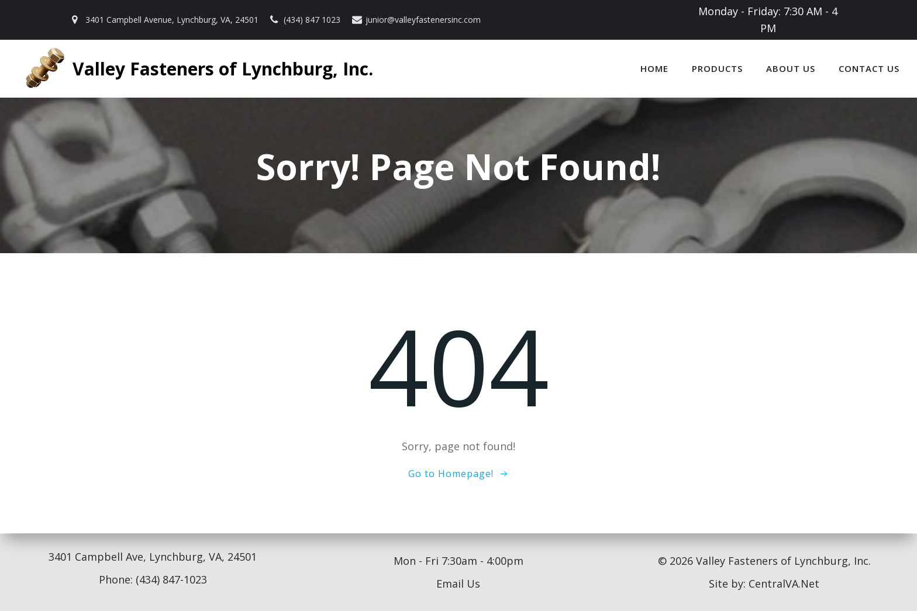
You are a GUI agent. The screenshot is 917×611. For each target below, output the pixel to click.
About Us (790, 68)
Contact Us (869, 68)
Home (654, 68)
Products (717, 68)
